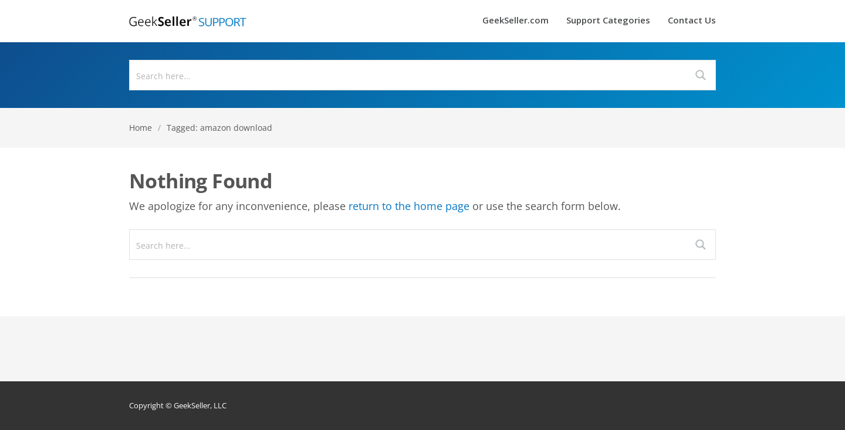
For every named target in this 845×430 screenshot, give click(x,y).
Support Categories (608, 21)
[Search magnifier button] (700, 75)
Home (140, 127)
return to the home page (409, 206)
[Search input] (408, 75)
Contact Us (692, 21)
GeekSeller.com (515, 21)
